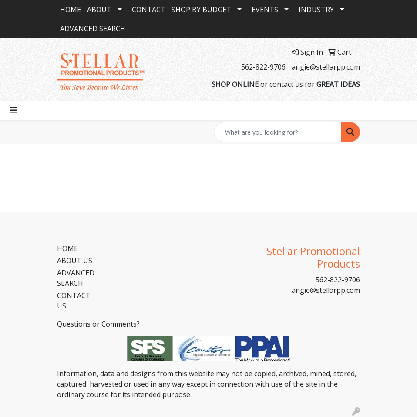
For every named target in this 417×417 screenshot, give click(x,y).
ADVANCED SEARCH (92, 28)
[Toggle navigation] (13, 110)
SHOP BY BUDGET (201, 9)
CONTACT (148, 9)
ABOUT (99, 9)
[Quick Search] (278, 132)
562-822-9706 (263, 67)
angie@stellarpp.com (326, 67)
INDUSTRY (316, 9)
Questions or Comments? (98, 324)
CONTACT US (74, 301)
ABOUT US (74, 260)
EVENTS (265, 9)
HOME (70, 9)
